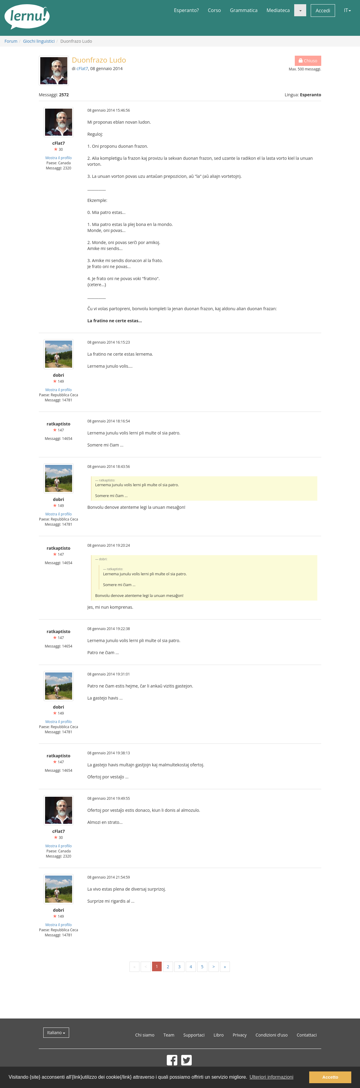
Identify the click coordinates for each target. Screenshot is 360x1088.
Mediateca (278, 10)
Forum (11, 41)
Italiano (56, 1032)
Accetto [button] (330, 1077)
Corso (214, 10)
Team (168, 1035)
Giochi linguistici (39, 41)
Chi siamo (144, 1035)
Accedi (323, 10)
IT (347, 10)
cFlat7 (82, 68)
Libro (219, 1035)
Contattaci (307, 1035)
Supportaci (194, 1035)
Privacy (239, 1035)
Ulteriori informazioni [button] (271, 1077)
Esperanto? (186, 10)
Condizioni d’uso (272, 1035)
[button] (300, 10)
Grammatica (244, 10)
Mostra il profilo (58, 157)
